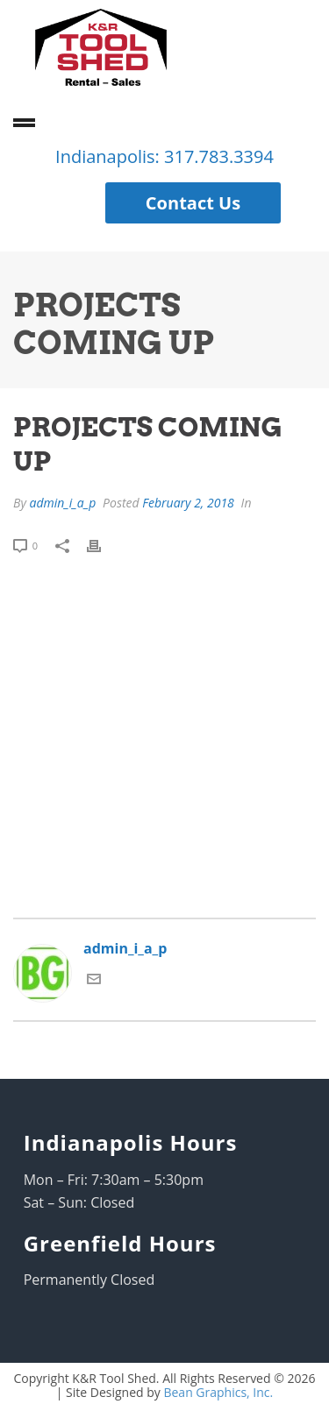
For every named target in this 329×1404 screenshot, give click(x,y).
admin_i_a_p (62, 502)
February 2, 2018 (188, 502)
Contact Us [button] (193, 203)
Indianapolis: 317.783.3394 (164, 156)
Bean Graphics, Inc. (218, 1392)
